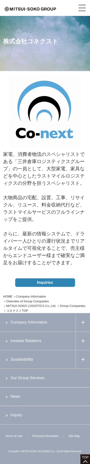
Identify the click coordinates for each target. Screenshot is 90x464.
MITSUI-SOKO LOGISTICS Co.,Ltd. (31, 306)
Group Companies (72, 306)
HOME (7, 296)
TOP (85, 457)
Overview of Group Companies (27, 301)
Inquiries (45, 282)
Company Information (31, 296)
